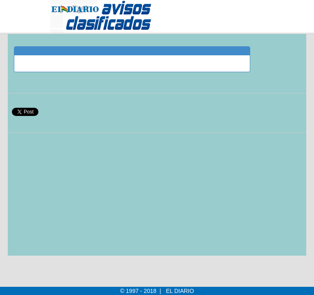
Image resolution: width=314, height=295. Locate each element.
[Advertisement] (132, 198)
